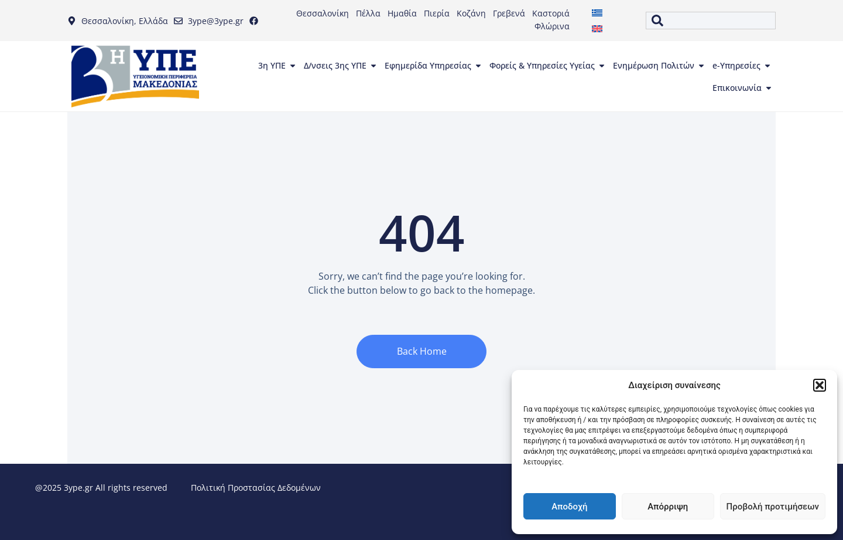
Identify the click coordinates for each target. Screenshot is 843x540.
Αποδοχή (569, 506)
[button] (819, 385)
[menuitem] (597, 13)
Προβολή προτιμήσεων (773, 506)
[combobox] (711, 20)
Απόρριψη (667, 506)
